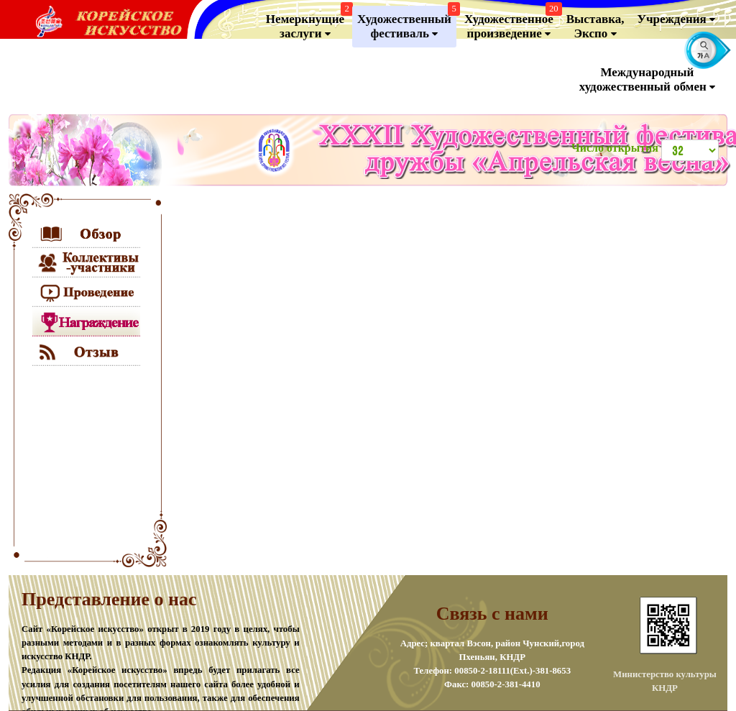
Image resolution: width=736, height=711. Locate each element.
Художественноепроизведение (511, 23)
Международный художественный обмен (647, 79)
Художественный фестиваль (406, 23)
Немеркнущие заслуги (307, 23)
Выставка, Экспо (595, 26)
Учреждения (676, 19)
